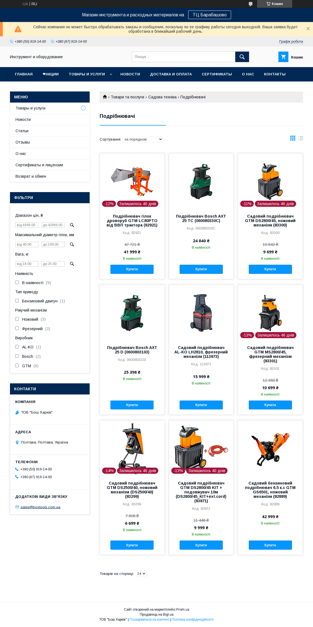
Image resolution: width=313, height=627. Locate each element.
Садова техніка (162, 97)
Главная (24, 74)
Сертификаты (217, 74)
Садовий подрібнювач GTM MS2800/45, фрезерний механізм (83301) (270, 354)
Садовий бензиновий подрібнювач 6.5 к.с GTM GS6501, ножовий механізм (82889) (270, 490)
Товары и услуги (87, 74)
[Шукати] (242, 57)
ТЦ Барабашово (210, 14)
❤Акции (51, 74)
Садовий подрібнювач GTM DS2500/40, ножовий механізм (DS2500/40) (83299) (132, 490)
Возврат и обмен (30, 176)
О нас (248, 74)
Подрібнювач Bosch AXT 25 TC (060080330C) (201, 218)
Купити (132, 269)
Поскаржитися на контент (149, 619)
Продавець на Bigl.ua (157, 614)
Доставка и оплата (171, 74)
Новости (130, 74)
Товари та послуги (127, 97)
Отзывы (22, 142)
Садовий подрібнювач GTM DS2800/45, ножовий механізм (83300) (270, 220)
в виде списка (300, 139)
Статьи (22, 131)
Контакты (275, 74)
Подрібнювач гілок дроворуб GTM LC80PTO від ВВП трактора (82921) (132, 220)
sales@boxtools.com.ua (40, 507)
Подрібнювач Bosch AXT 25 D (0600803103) (132, 349)
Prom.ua (182, 609)
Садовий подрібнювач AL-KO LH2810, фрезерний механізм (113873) (201, 352)
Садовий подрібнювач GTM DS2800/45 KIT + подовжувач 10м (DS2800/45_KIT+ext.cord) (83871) (201, 492)
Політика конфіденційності (193, 619)
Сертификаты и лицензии (39, 165)
